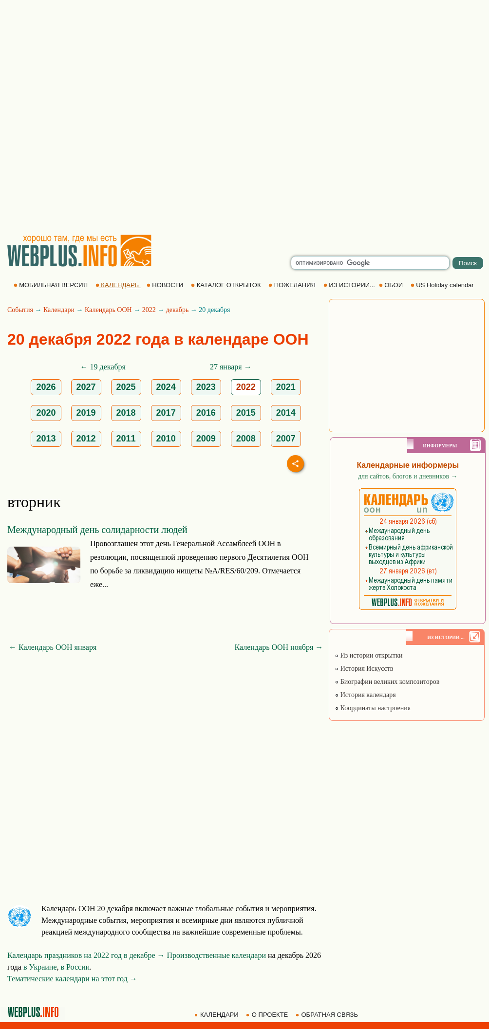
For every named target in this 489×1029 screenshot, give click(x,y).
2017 (166, 413)
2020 (46, 413)
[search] (370, 263)
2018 (126, 413)
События (20, 309)
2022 (149, 309)
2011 (126, 438)
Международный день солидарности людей (97, 529)
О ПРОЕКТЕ (268, 1014)
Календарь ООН (108, 309)
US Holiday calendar (443, 285)
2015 (246, 413)
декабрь (177, 309)
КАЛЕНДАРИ (217, 1014)
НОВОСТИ (166, 285)
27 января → (231, 367)
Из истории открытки (368, 655)
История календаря (365, 694)
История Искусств (364, 668)
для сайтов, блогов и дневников (408, 476)
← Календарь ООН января (52, 647)
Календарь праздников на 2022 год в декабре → (86, 955)
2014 (286, 413)
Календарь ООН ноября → (279, 647)
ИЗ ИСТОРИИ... (350, 285)
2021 (286, 387)
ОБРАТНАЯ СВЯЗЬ (328, 1014)
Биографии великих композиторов (387, 681)
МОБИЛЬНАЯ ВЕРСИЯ (52, 285)
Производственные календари (216, 955)
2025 (126, 387)
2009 (206, 438)
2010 (166, 438)
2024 (166, 387)
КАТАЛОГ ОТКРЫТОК (227, 285)
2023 (206, 387)
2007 (286, 438)
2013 (46, 438)
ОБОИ (392, 285)
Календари (59, 309)
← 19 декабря (103, 367)
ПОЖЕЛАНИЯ (292, 285)
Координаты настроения (373, 708)
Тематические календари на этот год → (72, 978)
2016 (206, 413)
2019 (86, 413)
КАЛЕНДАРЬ (118, 285)
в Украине (40, 967)
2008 (246, 438)
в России (75, 967)
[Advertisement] (112, 117)
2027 (86, 387)
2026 (46, 387)
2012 (86, 438)
